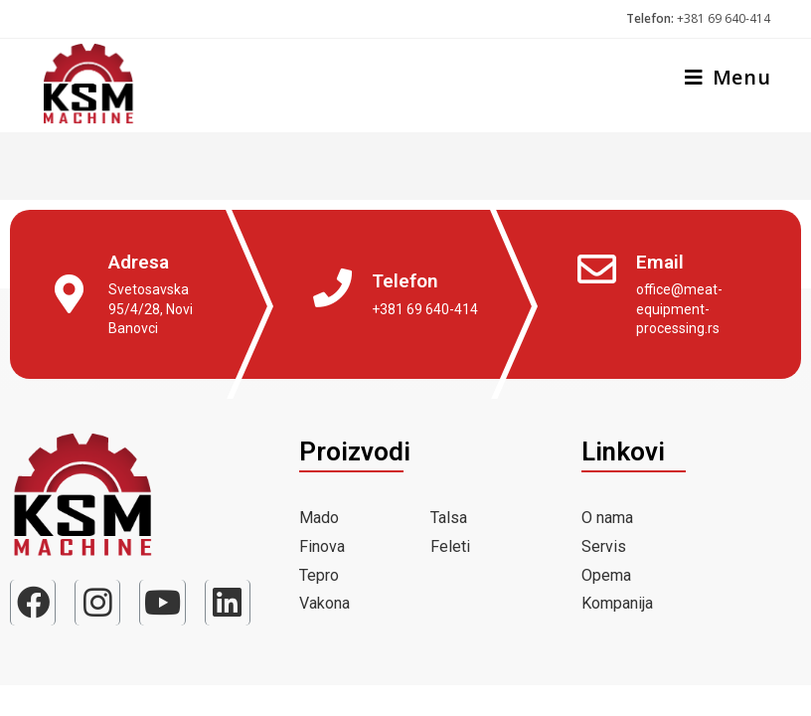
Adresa (138, 262)
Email (660, 262)
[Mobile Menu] (720, 80)
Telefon (405, 280)
